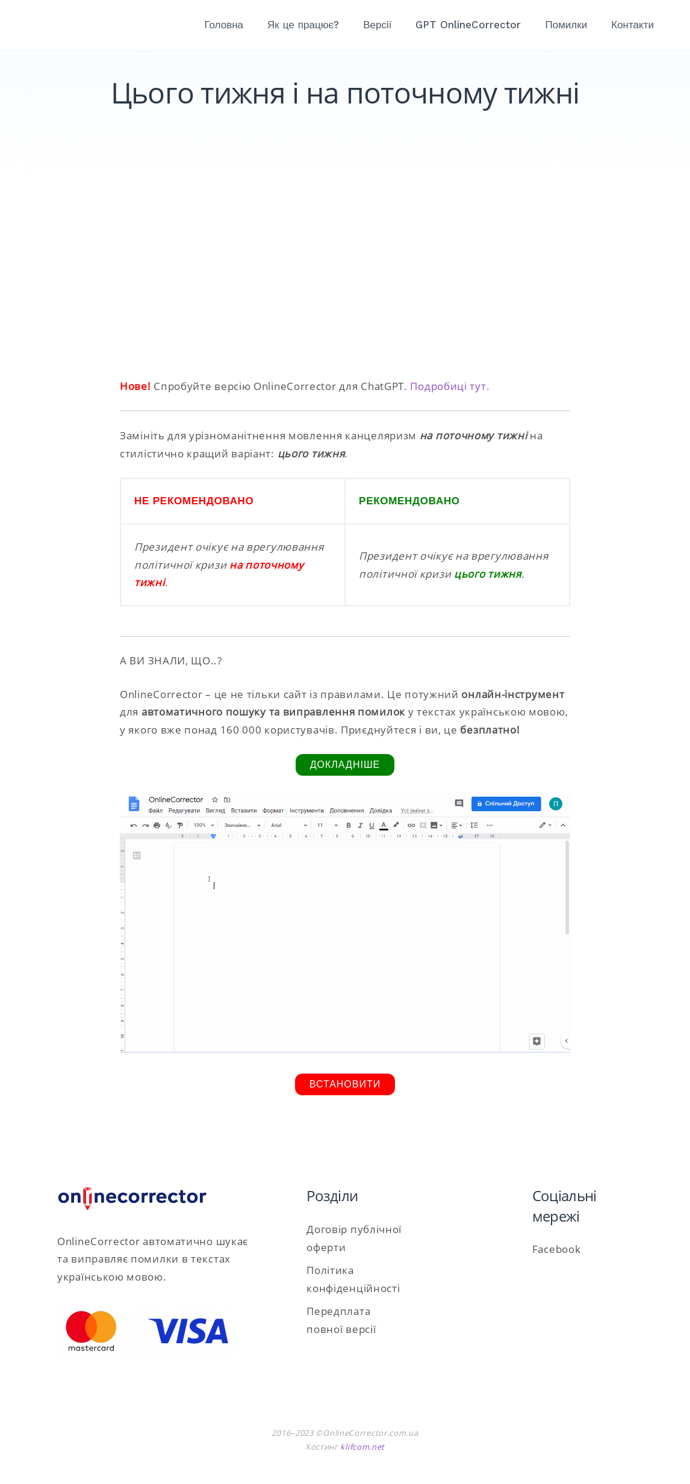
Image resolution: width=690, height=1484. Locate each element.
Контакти (632, 25)
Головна (224, 25)
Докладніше (345, 764)
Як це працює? (303, 25)
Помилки (566, 25)
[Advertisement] (345, 275)
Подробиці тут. (450, 386)
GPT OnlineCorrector (468, 25)
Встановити (345, 1084)
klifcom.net (362, 1446)
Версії (377, 25)
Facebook (556, 1249)
